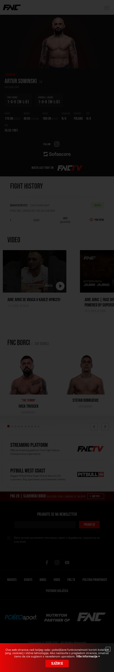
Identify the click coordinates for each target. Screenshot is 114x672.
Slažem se (57, 663)
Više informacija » (87, 656)
